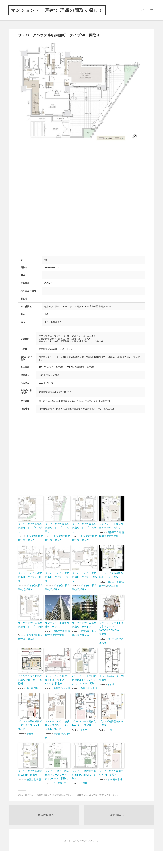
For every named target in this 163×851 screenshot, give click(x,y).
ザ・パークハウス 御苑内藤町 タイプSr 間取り (30, 571)
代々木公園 (113, 630)
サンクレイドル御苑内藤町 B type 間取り (111, 526)
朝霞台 (30, 769)
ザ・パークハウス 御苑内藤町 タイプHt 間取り (57, 526)
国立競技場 (57, 784)
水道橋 (93, 679)
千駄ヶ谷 (29, 536)
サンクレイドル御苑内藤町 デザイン (57, 616)
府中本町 (117, 769)
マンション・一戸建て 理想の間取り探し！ (59, 10)
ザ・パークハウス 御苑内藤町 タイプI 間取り (84, 526)
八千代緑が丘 (60, 772)
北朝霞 (37, 769)
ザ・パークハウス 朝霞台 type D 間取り (30, 762)
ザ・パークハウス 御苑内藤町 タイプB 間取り (30, 526)
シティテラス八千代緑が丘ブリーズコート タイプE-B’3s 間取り (57, 764)
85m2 (88, 784)
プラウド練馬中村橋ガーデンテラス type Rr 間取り (30, 715)
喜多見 (84, 720)
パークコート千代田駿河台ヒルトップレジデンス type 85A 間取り (84, 671)
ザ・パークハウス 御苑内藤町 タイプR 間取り (84, 571)
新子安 (57, 723)
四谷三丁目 (113, 532)
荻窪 (110, 720)
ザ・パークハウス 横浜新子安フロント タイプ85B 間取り (57, 715)
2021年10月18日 (26, 784)
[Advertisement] (46, 172)
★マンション (112, 784)
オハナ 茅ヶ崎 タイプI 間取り (111, 669)
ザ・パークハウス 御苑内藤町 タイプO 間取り (57, 571)
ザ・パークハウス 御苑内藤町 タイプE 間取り (30, 616)
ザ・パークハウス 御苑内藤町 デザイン (84, 616)
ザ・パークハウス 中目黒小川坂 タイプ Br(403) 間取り (57, 671)
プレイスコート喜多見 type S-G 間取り (83, 714)
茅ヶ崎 (111, 675)
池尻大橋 (65, 679)
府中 (110, 769)
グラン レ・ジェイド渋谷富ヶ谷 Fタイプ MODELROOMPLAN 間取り (111, 620)
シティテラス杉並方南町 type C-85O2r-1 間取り (84, 762)
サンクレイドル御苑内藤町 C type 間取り (111, 571)
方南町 (84, 769)
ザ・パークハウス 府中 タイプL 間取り (111, 762)
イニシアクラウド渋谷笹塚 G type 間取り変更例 (30, 669)
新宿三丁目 (111, 536)
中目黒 (57, 679)
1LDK (80, 784)
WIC (95, 784)
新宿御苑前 (32, 532)
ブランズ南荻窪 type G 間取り (110, 714)
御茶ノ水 (85, 679)
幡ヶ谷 (30, 675)
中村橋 (30, 723)
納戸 (102, 784)
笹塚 (36, 675)
